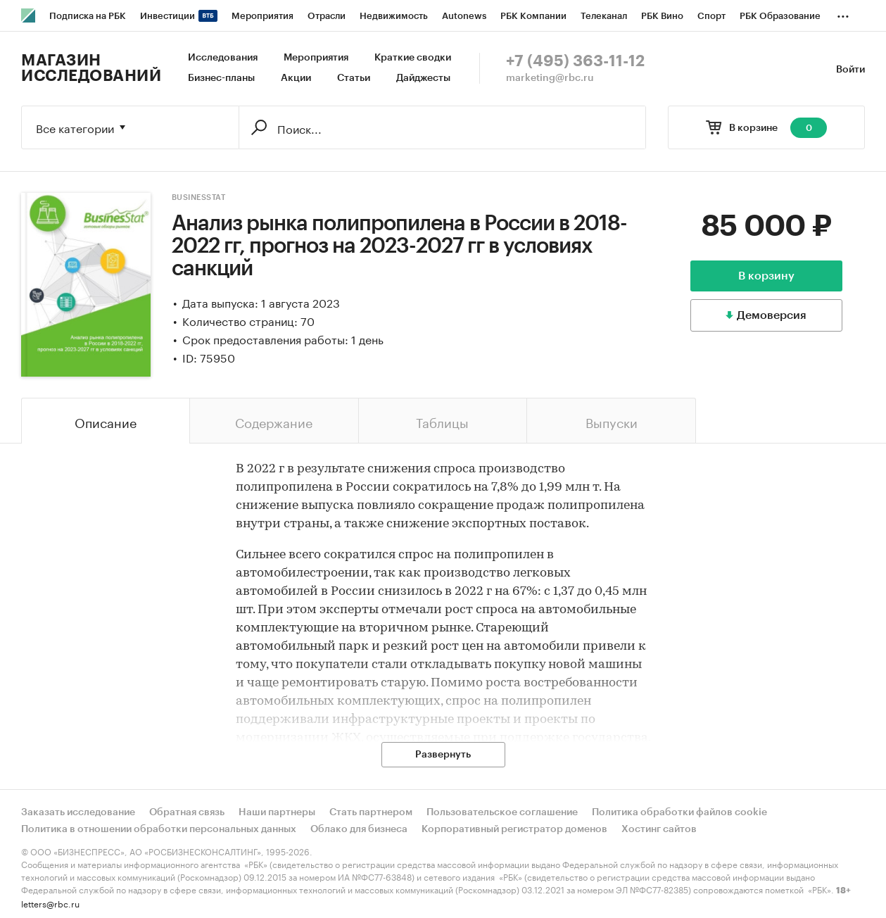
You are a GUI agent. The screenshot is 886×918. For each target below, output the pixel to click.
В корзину (766, 276)
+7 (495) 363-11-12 (575, 61)
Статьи (353, 78)
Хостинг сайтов (659, 829)
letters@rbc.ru (50, 903)
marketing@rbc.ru (550, 78)
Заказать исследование (78, 812)
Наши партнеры (277, 812)
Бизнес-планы (221, 78)
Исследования (223, 58)
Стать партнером (370, 812)
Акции (296, 78)
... (843, 13)
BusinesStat (199, 197)
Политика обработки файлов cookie (679, 812)
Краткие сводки (412, 58)
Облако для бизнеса (358, 829)
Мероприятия (316, 58)
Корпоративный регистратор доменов (514, 829)
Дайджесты (423, 78)
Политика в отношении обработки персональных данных (158, 829)
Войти (850, 70)
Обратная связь (186, 812)
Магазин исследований (91, 68)
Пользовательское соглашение (502, 812)
